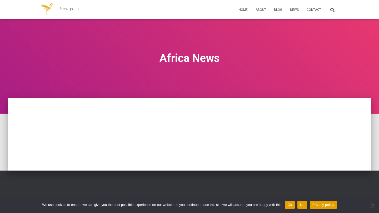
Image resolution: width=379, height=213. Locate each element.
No (302, 205)
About (261, 10)
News (294, 10)
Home (243, 10)
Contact (314, 10)
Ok (290, 205)
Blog (278, 10)
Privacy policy (323, 205)
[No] (372, 204)
